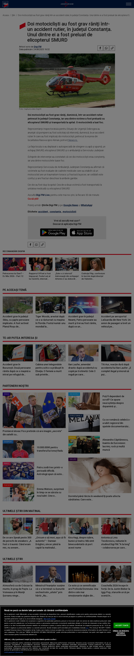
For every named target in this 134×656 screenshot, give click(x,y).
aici (87, 628)
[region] (67, 631)
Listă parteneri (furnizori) (13, 652)
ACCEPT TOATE (121, 625)
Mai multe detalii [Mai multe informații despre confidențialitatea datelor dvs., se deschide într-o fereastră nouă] (49, 619)
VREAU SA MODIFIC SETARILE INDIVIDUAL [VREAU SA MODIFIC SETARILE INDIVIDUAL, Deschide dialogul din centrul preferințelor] (121, 633)
